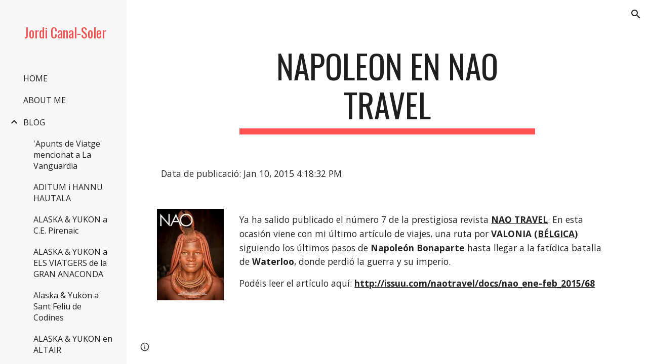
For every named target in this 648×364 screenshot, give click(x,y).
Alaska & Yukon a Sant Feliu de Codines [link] (66, 306)
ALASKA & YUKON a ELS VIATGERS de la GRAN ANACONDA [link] (70, 263)
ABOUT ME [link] (44, 100)
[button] (636, 14)
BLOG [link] (34, 122)
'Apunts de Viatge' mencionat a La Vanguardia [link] (67, 154)
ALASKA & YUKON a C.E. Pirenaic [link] (70, 225)
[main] (387, 90)
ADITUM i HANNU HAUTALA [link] (68, 192)
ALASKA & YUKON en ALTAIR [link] (72, 344)
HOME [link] (35, 78)
